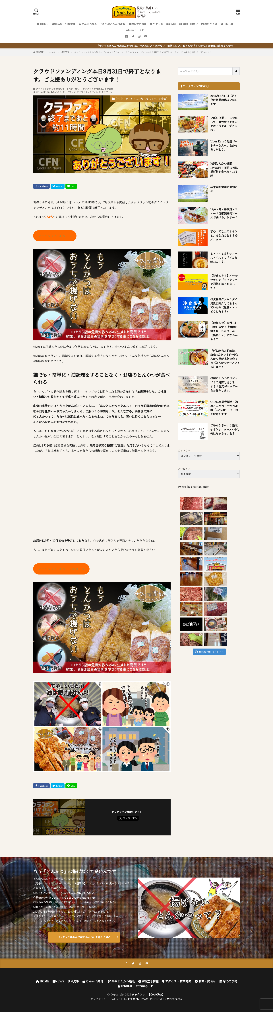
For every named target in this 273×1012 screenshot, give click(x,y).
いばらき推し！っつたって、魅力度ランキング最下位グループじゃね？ (223, 124)
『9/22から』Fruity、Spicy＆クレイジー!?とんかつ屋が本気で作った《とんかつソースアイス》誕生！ (225, 359)
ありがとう (56, 91)
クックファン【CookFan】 (148, 994)
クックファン (69, 91)
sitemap (131, 30)
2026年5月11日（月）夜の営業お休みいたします (223, 100)
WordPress (174, 999)
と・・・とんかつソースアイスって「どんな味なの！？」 (223, 257)
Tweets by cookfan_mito (193, 486)
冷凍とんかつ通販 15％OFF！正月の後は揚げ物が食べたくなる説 (224, 169)
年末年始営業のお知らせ (223, 189)
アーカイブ (184, 468)
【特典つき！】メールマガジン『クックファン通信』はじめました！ (223, 282)
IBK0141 (227, 24)
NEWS (57, 24)
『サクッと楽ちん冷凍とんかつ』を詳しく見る (84, 937)
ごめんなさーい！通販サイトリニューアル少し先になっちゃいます (225, 429)
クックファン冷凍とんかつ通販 (98, 88)
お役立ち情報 (137, 24)
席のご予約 (209, 24)
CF (37, 91)
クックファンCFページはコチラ (61, 568)
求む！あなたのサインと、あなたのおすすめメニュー (223, 235)
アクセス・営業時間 (163, 24)
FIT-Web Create (138, 999)
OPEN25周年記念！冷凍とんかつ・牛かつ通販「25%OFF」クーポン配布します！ (224, 408)
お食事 (70, 24)
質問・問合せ (188, 24)
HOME (42, 24)
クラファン (107, 91)
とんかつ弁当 (88, 24)
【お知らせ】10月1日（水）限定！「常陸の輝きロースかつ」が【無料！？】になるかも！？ (223, 331)
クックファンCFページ (55, 235)
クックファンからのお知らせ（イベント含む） (97, 52)
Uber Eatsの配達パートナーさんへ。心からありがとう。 (223, 145)
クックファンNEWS (59, 52)
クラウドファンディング (88, 91)
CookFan (44, 91)
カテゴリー (184, 450)
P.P (142, 30)
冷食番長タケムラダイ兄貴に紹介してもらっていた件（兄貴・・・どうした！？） (223, 305)
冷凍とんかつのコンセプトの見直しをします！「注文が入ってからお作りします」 (223, 384)
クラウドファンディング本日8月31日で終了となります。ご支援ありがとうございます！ (168, 52)
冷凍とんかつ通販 (112, 24)
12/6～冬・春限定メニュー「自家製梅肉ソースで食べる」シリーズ (223, 213)
